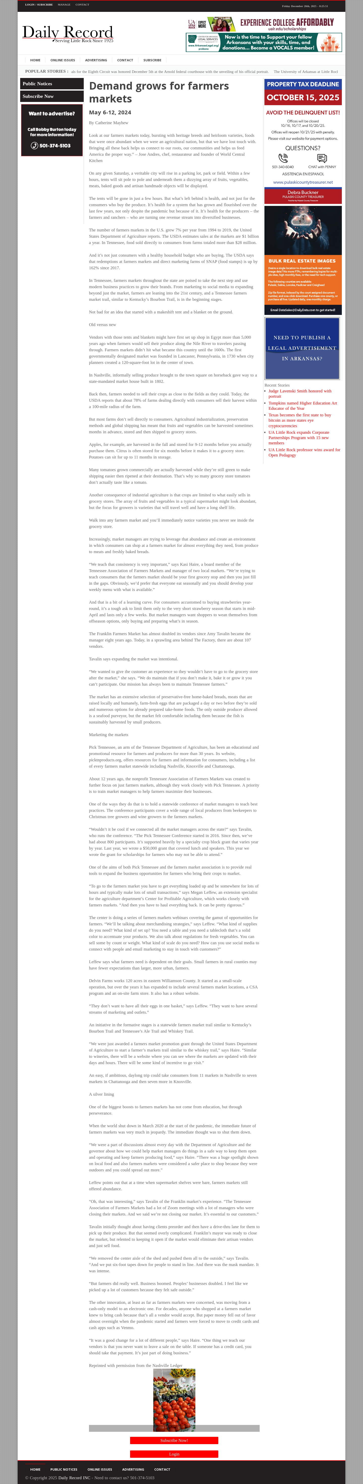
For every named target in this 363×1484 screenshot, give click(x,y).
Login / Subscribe (39, 4)
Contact (82, 4)
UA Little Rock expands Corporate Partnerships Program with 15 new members (298, 438)
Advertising (96, 60)
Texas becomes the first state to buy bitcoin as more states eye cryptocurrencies (299, 420)
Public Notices (37, 83)
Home (35, 60)
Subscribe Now (38, 96)
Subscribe (152, 60)
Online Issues (62, 60)
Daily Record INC (74, 1477)
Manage (64, 4)
